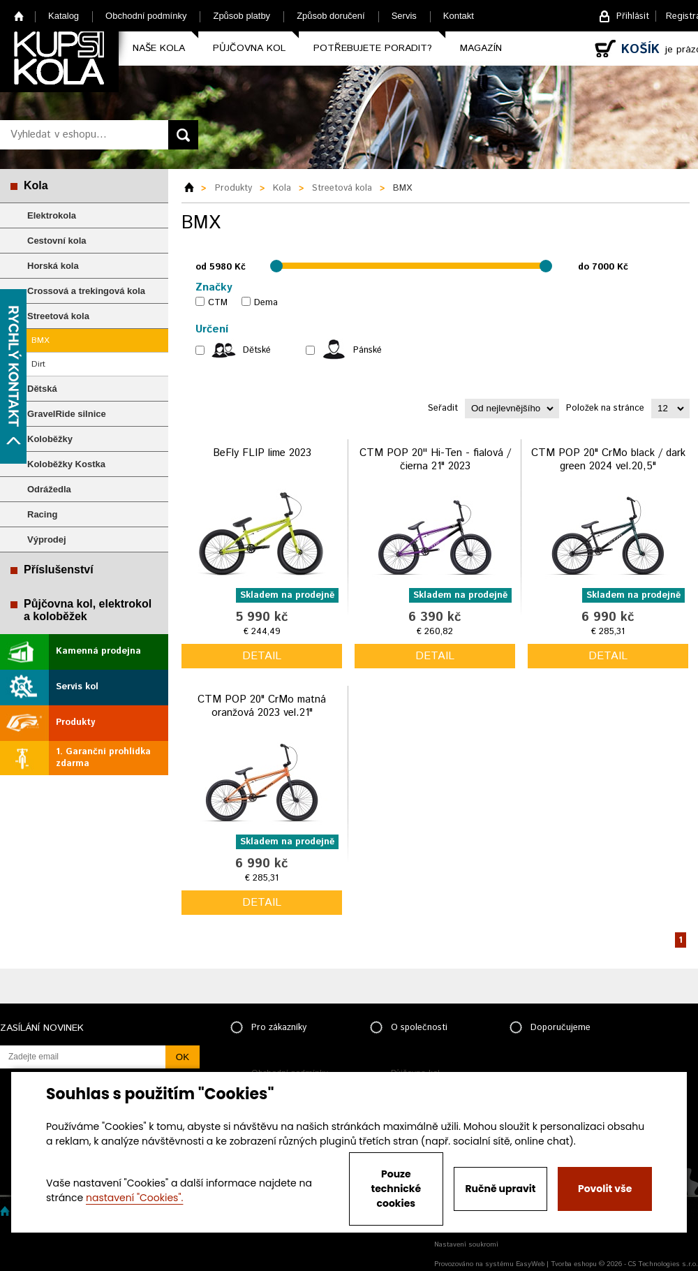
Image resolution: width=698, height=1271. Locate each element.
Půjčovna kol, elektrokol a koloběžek (87, 610)
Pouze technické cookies (396, 1188)
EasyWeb (530, 1264)
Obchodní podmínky (145, 15)
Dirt (38, 364)
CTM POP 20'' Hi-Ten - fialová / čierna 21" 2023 (435, 460)
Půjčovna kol (249, 48)
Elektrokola (51, 215)
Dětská (42, 388)
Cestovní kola (57, 240)
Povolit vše (605, 1189)
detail (261, 656)
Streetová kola (58, 316)
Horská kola (53, 265)
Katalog (63, 15)
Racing (42, 514)
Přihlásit (632, 16)
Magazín (481, 48)
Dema (266, 302)
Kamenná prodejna (98, 651)
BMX (40, 340)
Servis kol (77, 686)
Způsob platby (241, 15)
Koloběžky (50, 439)
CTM (218, 302)
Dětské (257, 350)
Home (19, 15)
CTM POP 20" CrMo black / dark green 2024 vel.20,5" (608, 460)
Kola (36, 185)
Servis (404, 15)
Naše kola (159, 48)
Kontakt (458, 15)
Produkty (75, 722)
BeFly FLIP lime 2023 (262, 453)
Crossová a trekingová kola (86, 291)
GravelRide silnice (66, 414)
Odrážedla (49, 489)
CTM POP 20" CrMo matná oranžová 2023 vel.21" (262, 706)
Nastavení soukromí (466, 1244)
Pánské (367, 350)
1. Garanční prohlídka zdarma (103, 757)
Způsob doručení (331, 15)
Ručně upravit (500, 1189)
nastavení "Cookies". (134, 1198)
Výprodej (46, 539)
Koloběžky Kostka (66, 464)
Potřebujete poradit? (372, 48)
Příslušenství (59, 569)
